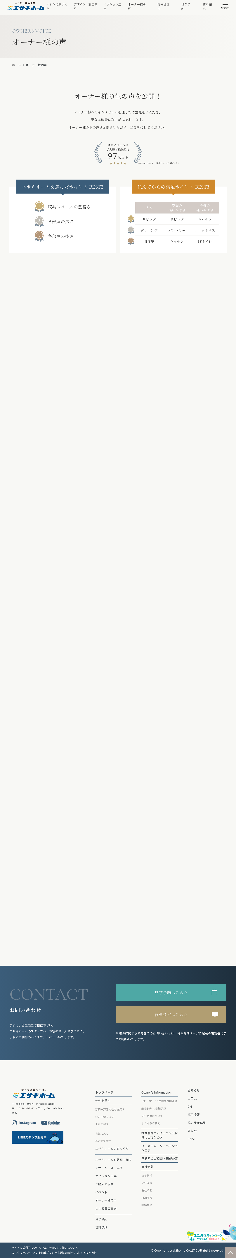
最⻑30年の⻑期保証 (153, 1108)
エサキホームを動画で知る (113, 1159)
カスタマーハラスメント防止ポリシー (34, 1252)
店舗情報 (146, 1197)
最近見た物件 (103, 1141)
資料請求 (207, 6)
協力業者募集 (197, 1122)
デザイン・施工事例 (86, 6)
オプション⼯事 (112, 6)
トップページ (104, 1092)
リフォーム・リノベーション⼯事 (159, 1147)
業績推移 (146, 1205)
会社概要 (146, 1190)
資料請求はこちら (171, 1014)
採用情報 (194, 1114)
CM (190, 1106)
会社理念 (146, 1183)
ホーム (16, 65)
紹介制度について (152, 1116)
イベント (101, 1192)
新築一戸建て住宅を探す (110, 1109)
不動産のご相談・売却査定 (159, 1158)
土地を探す (102, 1124)
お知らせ (194, 1090)
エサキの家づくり (57, 6)
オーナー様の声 (137, 6)
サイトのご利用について (26, 1247)
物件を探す (163, 6)
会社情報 (147, 1166)
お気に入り (102, 1133)
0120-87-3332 (26, 1108)
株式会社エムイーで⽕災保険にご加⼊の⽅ (159, 1135)
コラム (192, 1098)
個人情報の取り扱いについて (60, 1247)
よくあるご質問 (106, 1208)
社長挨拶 (146, 1175)
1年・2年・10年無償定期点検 (159, 1101)
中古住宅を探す (104, 1117)
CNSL (192, 1139)
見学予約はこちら (171, 992)
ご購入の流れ (104, 1184)
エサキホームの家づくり (112, 1148)
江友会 (192, 1131)
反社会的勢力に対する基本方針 (78, 1252)
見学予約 (186, 6)
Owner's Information (156, 1092)
